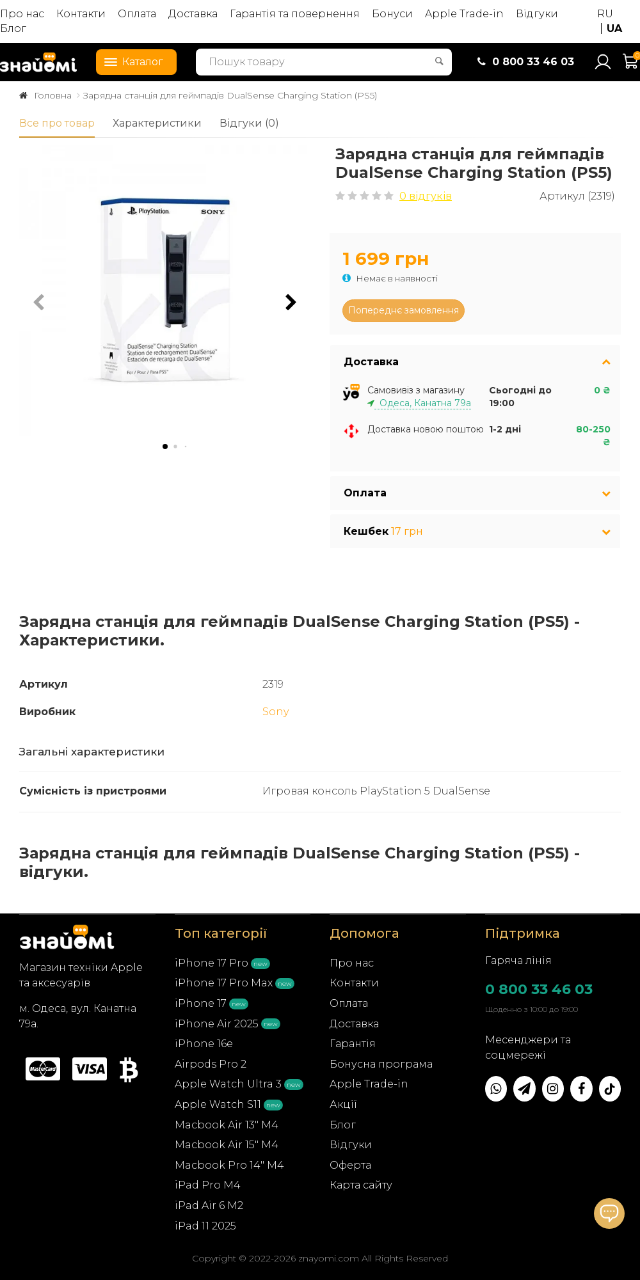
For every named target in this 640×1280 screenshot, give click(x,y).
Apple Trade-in (464, 14)
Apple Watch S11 (218, 1104)
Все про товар (57, 123)
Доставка (193, 14)
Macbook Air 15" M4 (226, 1145)
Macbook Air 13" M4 (226, 1125)
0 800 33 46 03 (539, 989)
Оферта (350, 1165)
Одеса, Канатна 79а (422, 403)
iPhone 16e (204, 1044)
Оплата (137, 14)
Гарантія (353, 1044)
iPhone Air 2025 (217, 1024)
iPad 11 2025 (205, 1226)
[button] (291, 303)
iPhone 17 (201, 1003)
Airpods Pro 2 (210, 1064)
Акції (343, 1104)
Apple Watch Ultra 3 (228, 1084)
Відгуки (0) (249, 123)
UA (614, 28)
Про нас (22, 14)
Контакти (81, 14)
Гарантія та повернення (295, 14)
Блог (13, 28)
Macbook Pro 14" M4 (229, 1165)
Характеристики (157, 123)
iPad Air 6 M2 (209, 1205)
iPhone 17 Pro (211, 963)
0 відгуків (425, 196)
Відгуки (537, 14)
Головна (53, 95)
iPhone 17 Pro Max (224, 983)
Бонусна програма (381, 1064)
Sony (275, 712)
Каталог (130, 60)
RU (605, 14)
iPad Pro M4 (208, 1185)
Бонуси (392, 14)
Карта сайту (361, 1185)
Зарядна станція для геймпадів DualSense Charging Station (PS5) (230, 95)
